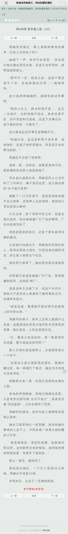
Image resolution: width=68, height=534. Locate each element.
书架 (6, 2)
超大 (64, 20)
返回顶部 (64, 371)
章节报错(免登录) (34, 489)
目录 (34, 38)
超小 (49, 20)
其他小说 (12, 8)
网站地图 (46, 530)
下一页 (54, 38)
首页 (3, 8)
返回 (2, 2)
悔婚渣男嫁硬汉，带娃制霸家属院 (34, 2)
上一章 (13, 38)
